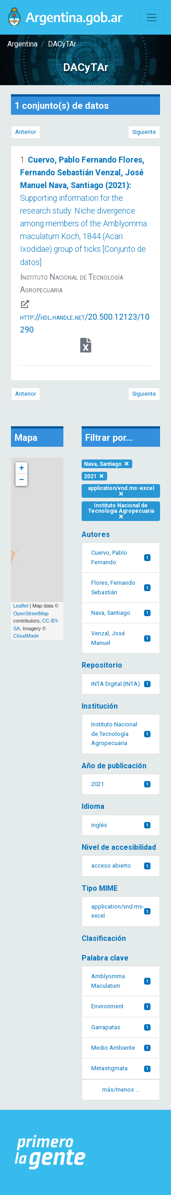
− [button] (21, 480)
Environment (120, 1006)
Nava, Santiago (107, 464)
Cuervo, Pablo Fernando (120, 557)
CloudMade (26, 635)
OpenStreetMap (31, 613)
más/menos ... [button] (121, 1089)
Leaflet (20, 605)
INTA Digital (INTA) (120, 683)
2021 (94, 476)
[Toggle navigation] (152, 17)
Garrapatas (120, 1027)
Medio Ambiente (120, 1047)
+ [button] (21, 468)
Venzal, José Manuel (120, 638)
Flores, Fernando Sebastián (120, 587)
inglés (120, 825)
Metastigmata (120, 1068)
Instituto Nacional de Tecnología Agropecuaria (121, 510)
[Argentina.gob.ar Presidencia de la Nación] (50, 1152)
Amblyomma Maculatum (120, 981)
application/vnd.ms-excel (121, 490)
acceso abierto (120, 865)
